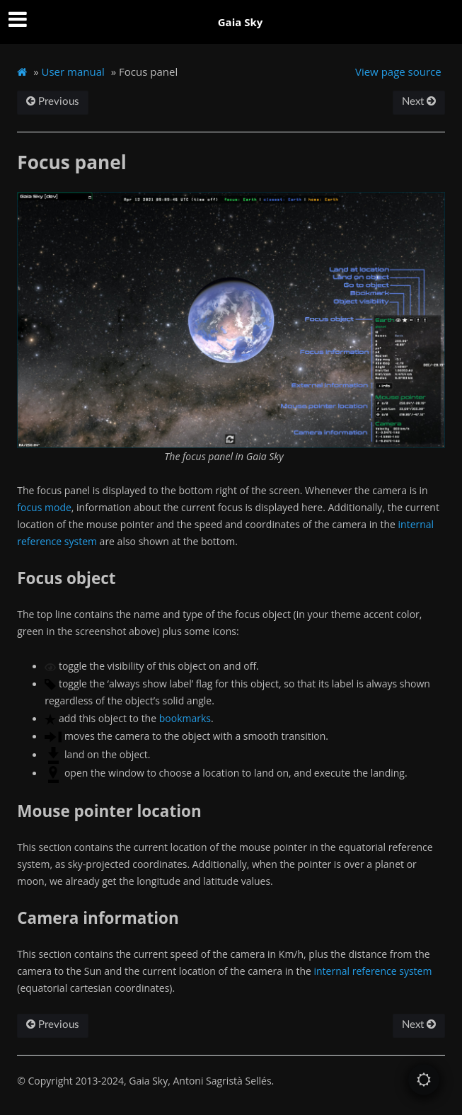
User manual (73, 71)
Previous (52, 101)
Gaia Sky (240, 22)
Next (419, 101)
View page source (398, 71)
